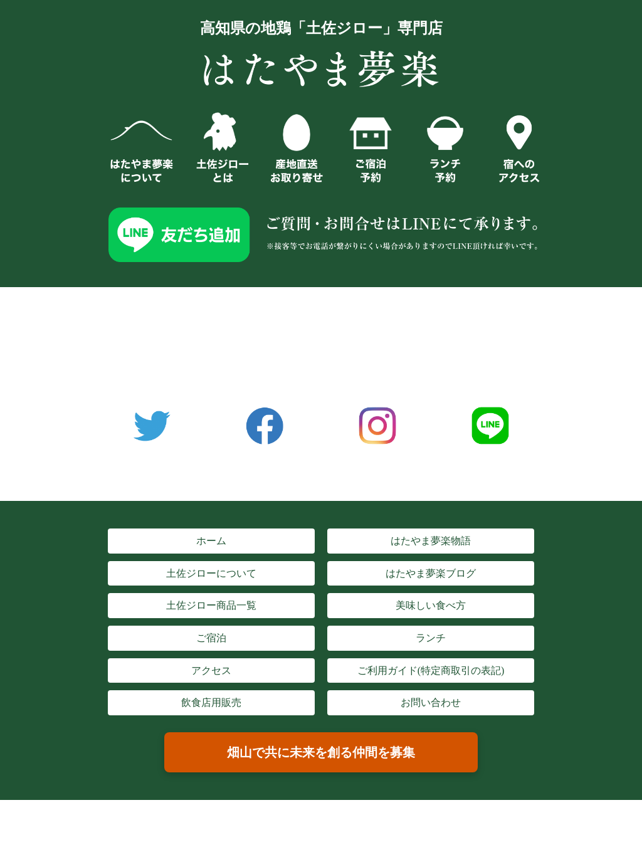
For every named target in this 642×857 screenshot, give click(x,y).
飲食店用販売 (211, 702)
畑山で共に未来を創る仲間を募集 (321, 752)
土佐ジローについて (211, 573)
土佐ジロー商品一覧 (211, 605)
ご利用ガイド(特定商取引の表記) (431, 670)
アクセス (211, 670)
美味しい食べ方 (431, 605)
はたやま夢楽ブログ (431, 573)
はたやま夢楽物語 (431, 540)
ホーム (211, 540)
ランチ (431, 638)
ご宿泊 (211, 638)
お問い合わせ (431, 702)
